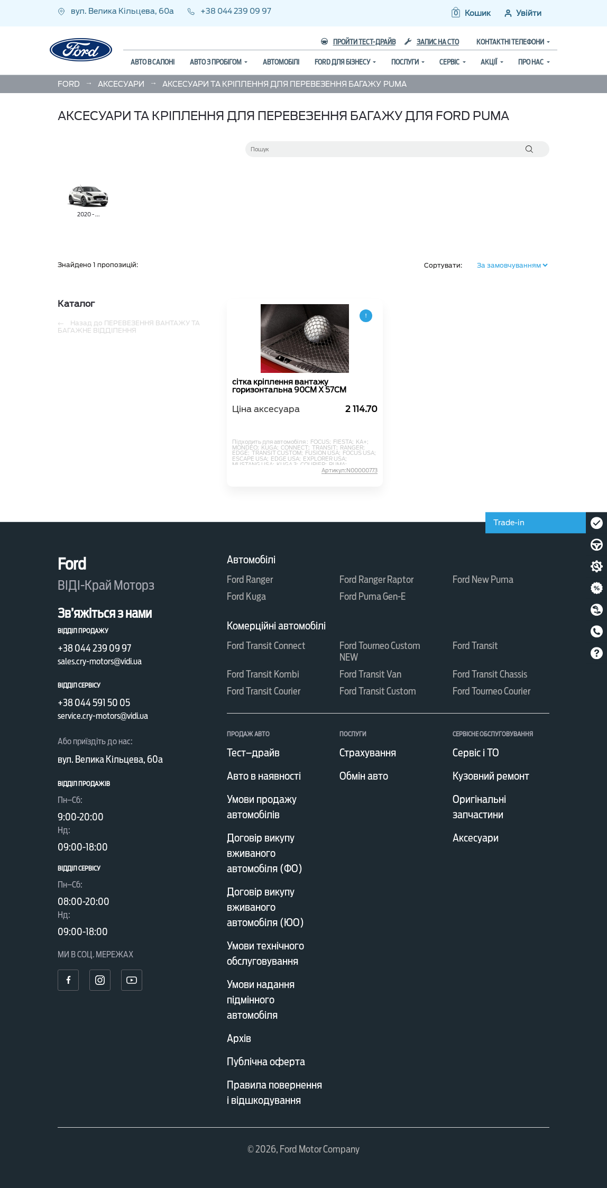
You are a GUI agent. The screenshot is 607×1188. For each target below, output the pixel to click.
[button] (470, 13)
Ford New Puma (483, 579)
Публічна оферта (266, 1061)
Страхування (367, 752)
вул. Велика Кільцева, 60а (117, 11)
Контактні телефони (510, 42)
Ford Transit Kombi (263, 674)
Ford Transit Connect (266, 645)
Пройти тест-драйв (358, 42)
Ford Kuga (246, 596)
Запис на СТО (431, 42)
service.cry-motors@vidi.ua (103, 716)
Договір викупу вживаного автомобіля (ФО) (264, 853)
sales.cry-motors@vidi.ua (100, 661)
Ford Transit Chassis (490, 674)
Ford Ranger (250, 579)
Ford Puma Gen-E (372, 596)
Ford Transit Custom (377, 691)
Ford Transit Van (370, 674)
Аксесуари (476, 837)
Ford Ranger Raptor (376, 579)
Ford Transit (475, 645)
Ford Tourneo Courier (491, 691)
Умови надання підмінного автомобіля (261, 999)
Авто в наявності (264, 776)
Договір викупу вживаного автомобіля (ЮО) (265, 907)
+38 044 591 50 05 (94, 702)
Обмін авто (363, 776)
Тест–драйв (253, 752)
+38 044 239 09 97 (229, 11)
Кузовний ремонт (491, 776)
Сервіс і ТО (476, 752)
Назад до (129, 326)
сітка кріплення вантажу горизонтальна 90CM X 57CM (289, 386)
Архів (239, 1038)
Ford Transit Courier (263, 691)
